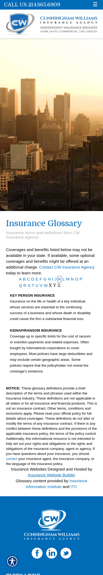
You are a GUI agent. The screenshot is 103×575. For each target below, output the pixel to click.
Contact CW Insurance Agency (67, 267)
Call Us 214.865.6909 (32, 5)
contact (11, 459)
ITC (74, 486)
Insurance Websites (28, 469)
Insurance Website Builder (51, 475)
